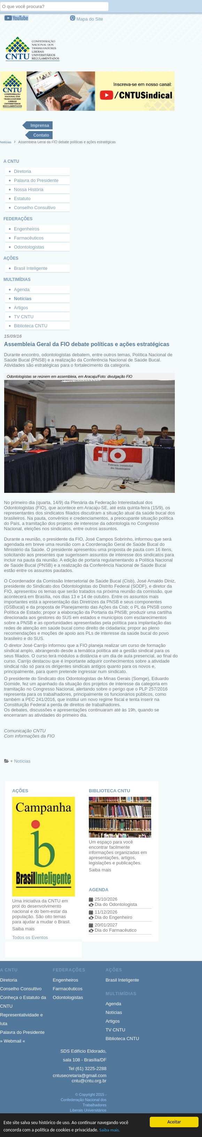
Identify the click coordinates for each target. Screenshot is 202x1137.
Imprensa (40, 125)
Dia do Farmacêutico (116, 930)
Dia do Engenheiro (113, 917)
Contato (41, 135)
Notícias (5, 142)
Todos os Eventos (30, 937)
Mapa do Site (89, 19)
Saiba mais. (109, 1129)
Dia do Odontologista (116, 904)
